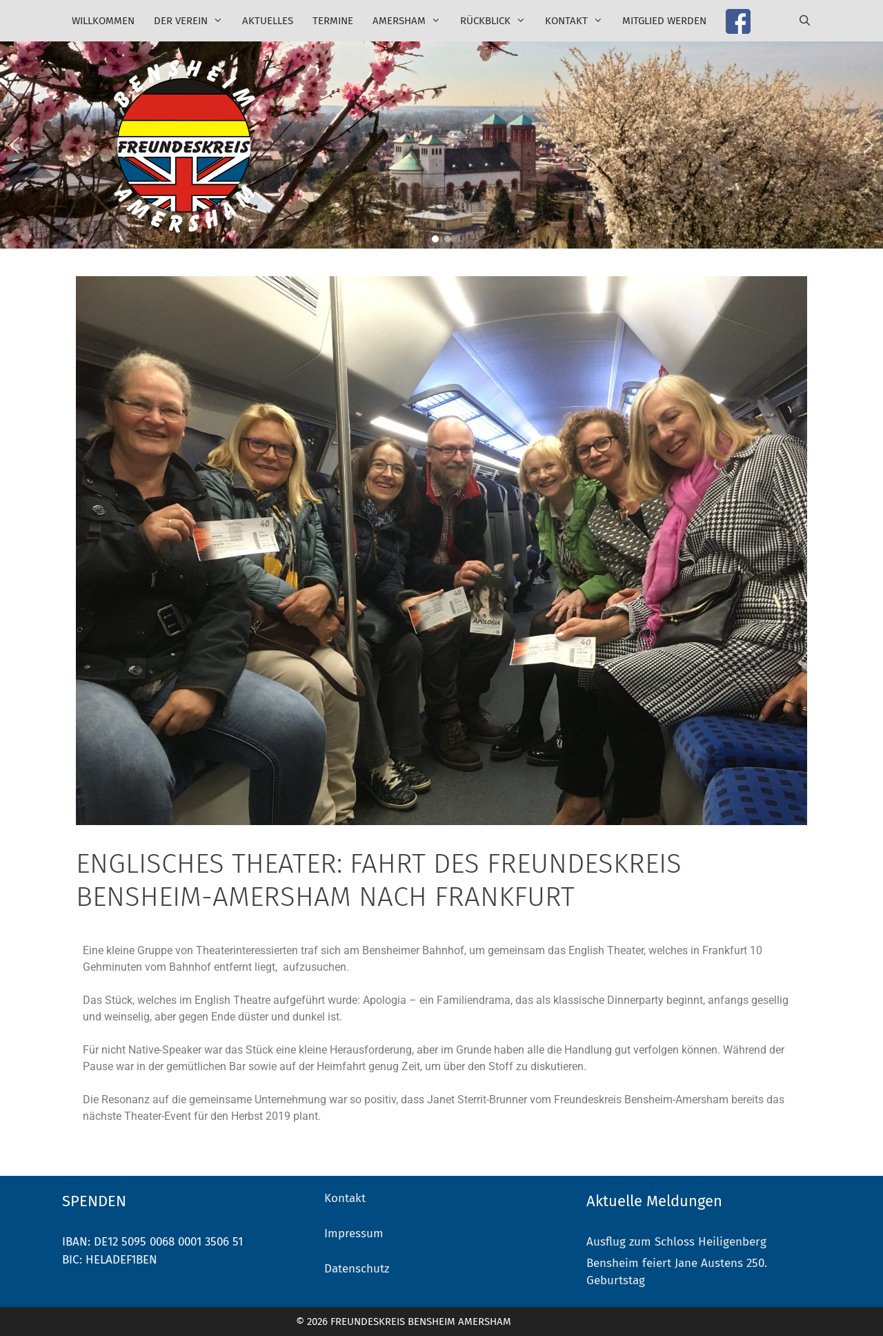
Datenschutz (356, 1268)
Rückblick (497, 20)
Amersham (411, 20)
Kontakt (579, 20)
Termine (332, 20)
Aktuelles (267, 20)
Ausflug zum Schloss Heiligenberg (676, 1242)
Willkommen (103, 20)
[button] (14, 145)
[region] (441, 145)
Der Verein (193, 20)
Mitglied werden (664, 20)
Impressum (354, 1233)
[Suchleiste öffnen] (804, 20)
